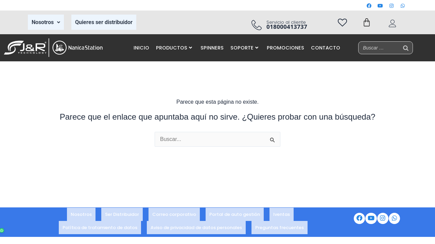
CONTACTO (325, 47)
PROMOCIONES (285, 47)
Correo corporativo (174, 216)
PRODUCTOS (174, 47)
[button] (46, 22)
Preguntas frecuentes (279, 225)
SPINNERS (212, 47)
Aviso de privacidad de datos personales (196, 225)
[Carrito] (366, 22)
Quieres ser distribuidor (104, 22)
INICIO (141, 47)
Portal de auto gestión (234, 216)
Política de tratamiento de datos (100, 225)
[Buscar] (406, 48)
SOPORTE (244, 47)
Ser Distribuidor (122, 216)
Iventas (281, 216)
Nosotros (46, 22)
